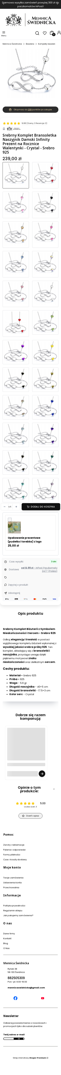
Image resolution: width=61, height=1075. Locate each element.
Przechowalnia (11, 887)
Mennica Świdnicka (12, 43)
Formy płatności (11, 854)
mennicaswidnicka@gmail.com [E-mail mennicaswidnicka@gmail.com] (26, 987)
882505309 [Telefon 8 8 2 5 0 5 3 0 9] (16, 978)
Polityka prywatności (14, 905)
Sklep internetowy (29, 1058)
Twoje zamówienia (13, 877)
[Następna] (57, 4)
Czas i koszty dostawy (15, 859)
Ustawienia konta (12, 882)
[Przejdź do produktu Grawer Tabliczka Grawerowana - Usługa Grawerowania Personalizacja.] (26, 750)
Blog (5, 943)
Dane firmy (9, 933)
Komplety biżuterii (46, 43)
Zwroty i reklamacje (13, 844)
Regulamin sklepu (12, 910)
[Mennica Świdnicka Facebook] (15, 998)
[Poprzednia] (4, 4)
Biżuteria (30, 43)
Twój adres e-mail (14, 1034)
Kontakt (7, 938)
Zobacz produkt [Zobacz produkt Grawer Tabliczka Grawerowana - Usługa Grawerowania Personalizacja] (42, 773)
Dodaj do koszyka (43, 506)
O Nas (6, 948)
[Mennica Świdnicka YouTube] (42, 998)
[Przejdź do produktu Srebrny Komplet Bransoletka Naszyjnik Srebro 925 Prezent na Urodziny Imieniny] (45, 264)
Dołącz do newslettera (18, 1038)
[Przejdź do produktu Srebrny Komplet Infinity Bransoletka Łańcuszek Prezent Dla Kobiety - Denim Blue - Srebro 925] (16, 264)
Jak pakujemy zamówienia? (18, 915)
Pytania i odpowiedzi (14, 849)
